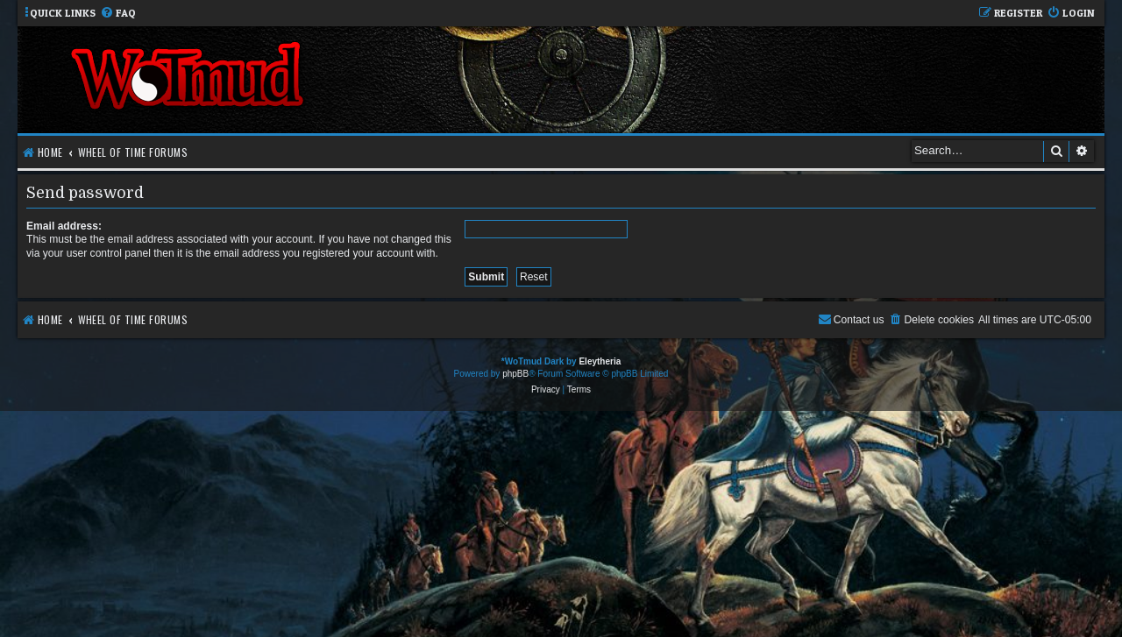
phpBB (515, 374)
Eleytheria (600, 361)
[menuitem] (118, 13)
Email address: (64, 226)
